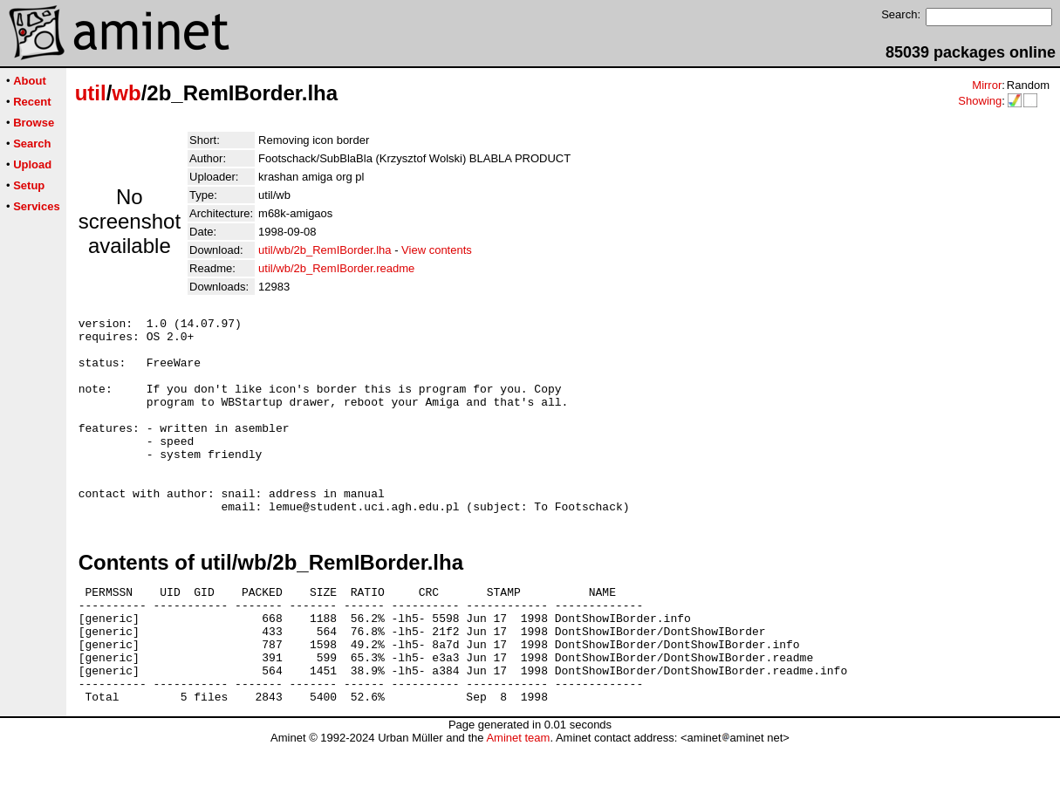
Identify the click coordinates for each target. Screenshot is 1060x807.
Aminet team (518, 800)
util (90, 93)
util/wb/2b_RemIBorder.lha (324, 249)
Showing (980, 100)
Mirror (987, 85)
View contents (436, 249)
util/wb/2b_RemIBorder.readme (336, 268)
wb (126, 93)
